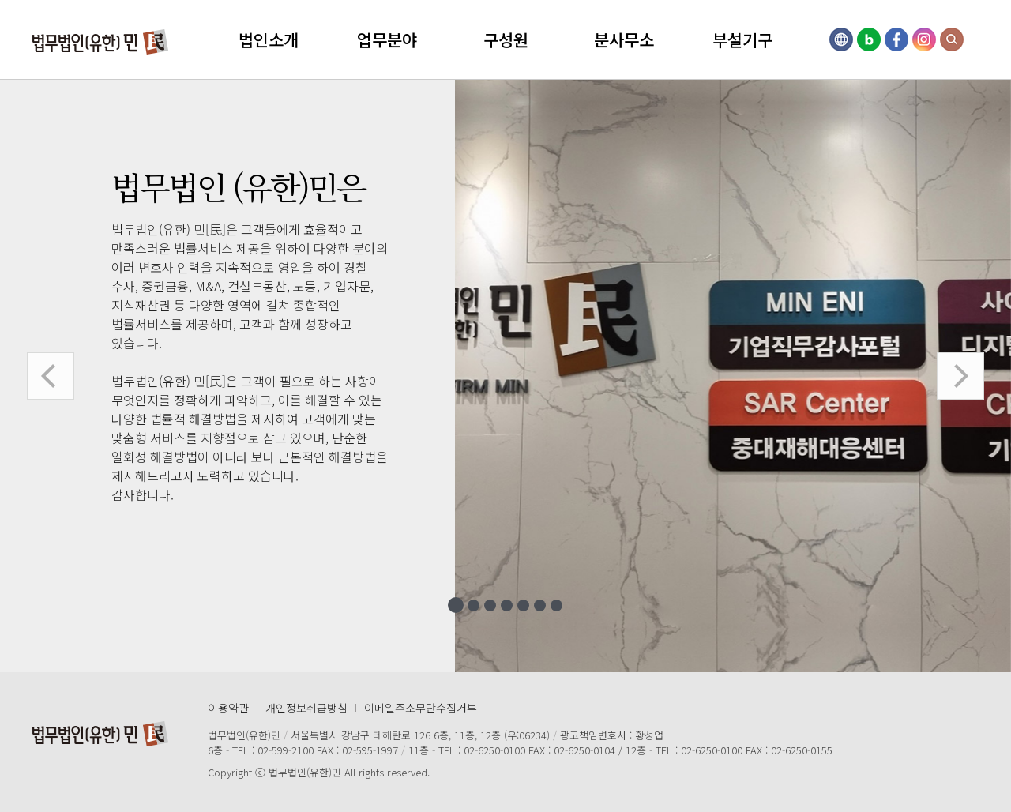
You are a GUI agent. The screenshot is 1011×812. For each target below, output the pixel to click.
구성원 (505, 39)
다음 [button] (960, 376)
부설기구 (742, 39)
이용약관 (228, 708)
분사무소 (624, 39)
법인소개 (269, 39)
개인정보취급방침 (306, 708)
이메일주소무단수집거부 (420, 708)
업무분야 (387, 39)
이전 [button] (50, 376)
